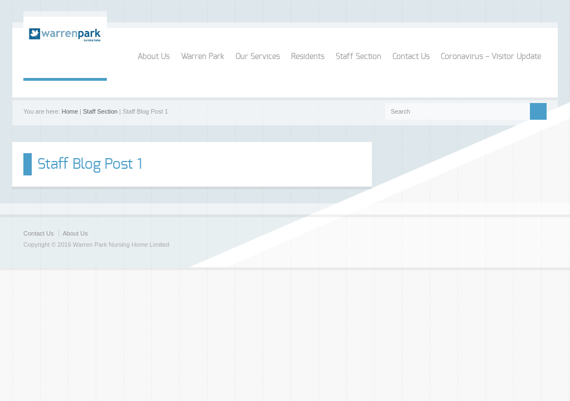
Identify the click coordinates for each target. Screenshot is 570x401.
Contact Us (411, 57)
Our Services (257, 57)
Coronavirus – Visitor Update (491, 57)
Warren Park (202, 57)
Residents (308, 57)
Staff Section (358, 57)
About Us (153, 57)
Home (70, 111)
